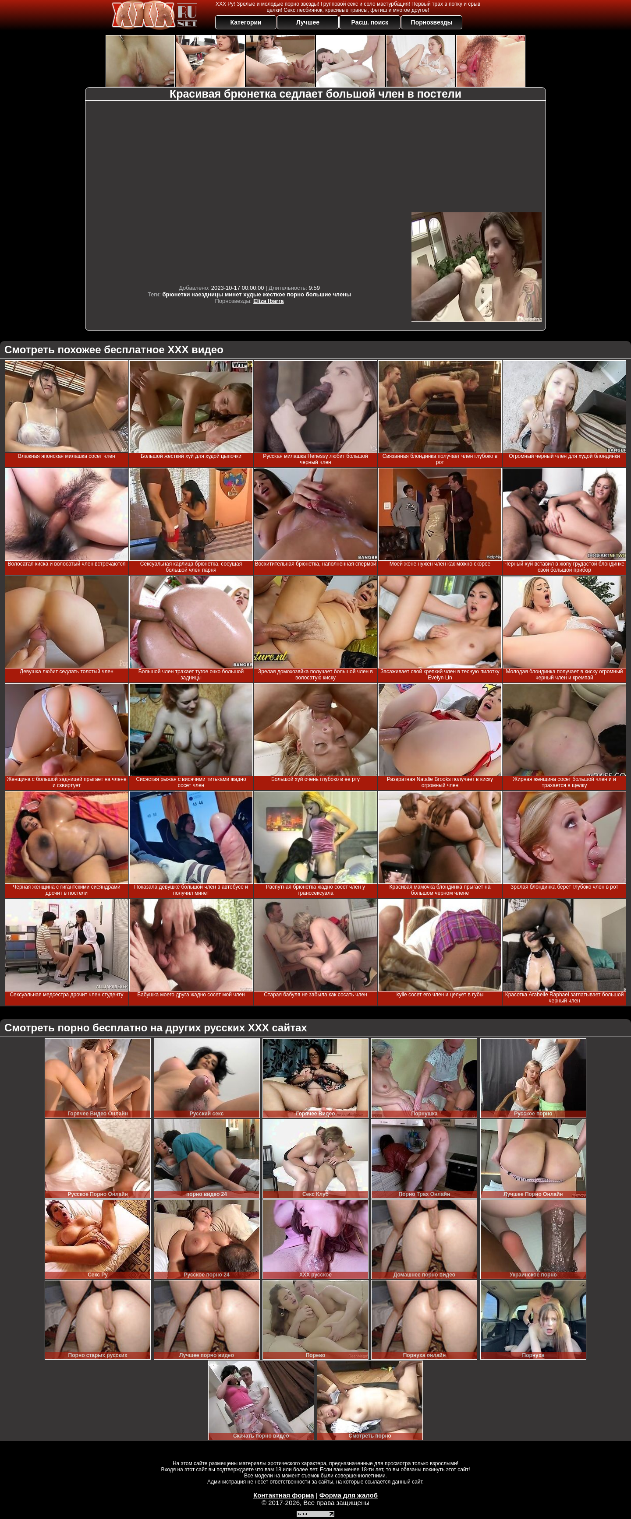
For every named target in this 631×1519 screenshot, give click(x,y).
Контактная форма (283, 1495)
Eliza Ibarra (268, 301)
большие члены (328, 294)
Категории (246, 22)
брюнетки (176, 294)
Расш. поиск (369, 22)
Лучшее (307, 22)
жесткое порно (283, 294)
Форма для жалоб (348, 1495)
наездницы (207, 294)
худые (252, 294)
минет (233, 294)
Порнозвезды (432, 22)
